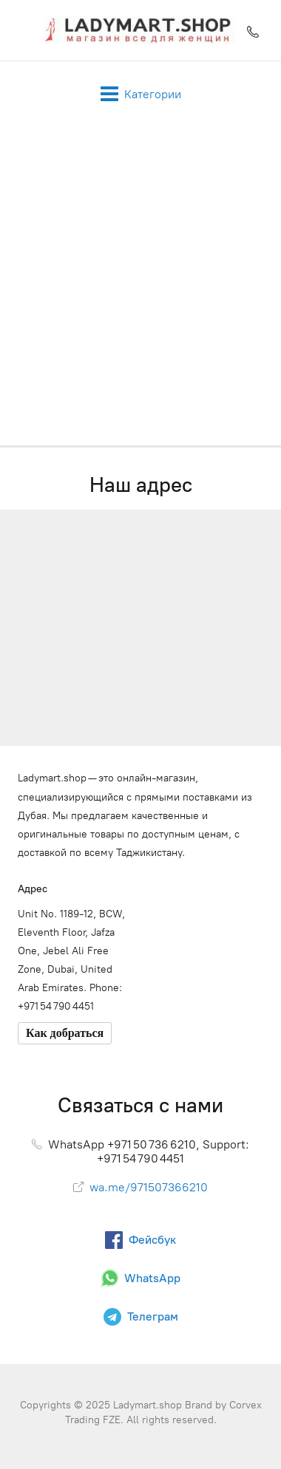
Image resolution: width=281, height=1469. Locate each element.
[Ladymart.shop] (140, 30)
